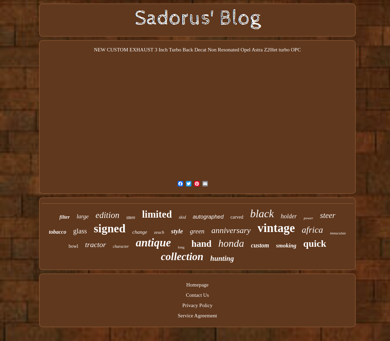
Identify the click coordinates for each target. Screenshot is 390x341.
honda (231, 243)
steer (327, 215)
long (181, 247)
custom (260, 245)
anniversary (231, 230)
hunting (222, 258)
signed (110, 228)
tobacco (58, 232)
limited (157, 214)
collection (182, 257)
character (121, 246)
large (82, 216)
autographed (208, 217)
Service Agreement (197, 315)
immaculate (338, 233)
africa (312, 230)
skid (182, 217)
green (197, 231)
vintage (276, 228)
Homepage (197, 285)
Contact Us (197, 295)
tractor (95, 244)
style (177, 231)
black (262, 213)
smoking (286, 245)
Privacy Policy (197, 305)
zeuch (159, 232)
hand (201, 244)
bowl (73, 246)
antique (153, 242)
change (139, 232)
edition (107, 215)
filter (64, 217)
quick (314, 243)
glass (80, 231)
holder (289, 216)
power (308, 218)
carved (237, 217)
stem (130, 217)
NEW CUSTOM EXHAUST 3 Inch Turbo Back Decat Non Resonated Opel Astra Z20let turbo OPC (197, 49)
